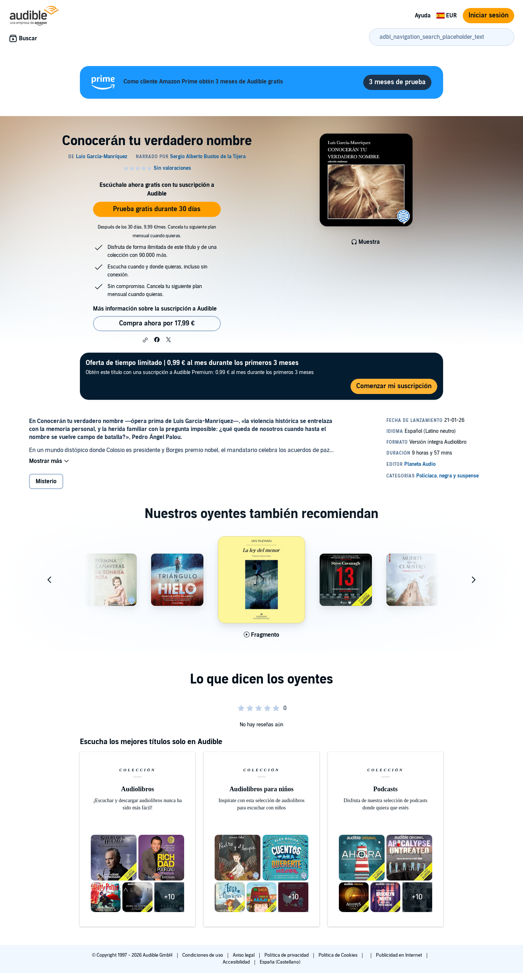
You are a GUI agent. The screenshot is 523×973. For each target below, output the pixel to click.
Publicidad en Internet (399, 955)
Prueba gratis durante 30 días (156, 209)
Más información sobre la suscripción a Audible (155, 308)
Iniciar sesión (488, 15)
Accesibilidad (237, 962)
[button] (145, 340)
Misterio (46, 481)
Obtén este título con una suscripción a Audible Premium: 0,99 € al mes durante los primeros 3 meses (200, 366)
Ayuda (423, 15)
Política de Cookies (339, 955)
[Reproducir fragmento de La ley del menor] (261, 635)
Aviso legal (244, 955)
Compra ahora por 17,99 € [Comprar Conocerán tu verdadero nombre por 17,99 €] (157, 323)
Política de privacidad (287, 955)
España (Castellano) (280, 962)
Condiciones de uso (203, 955)
